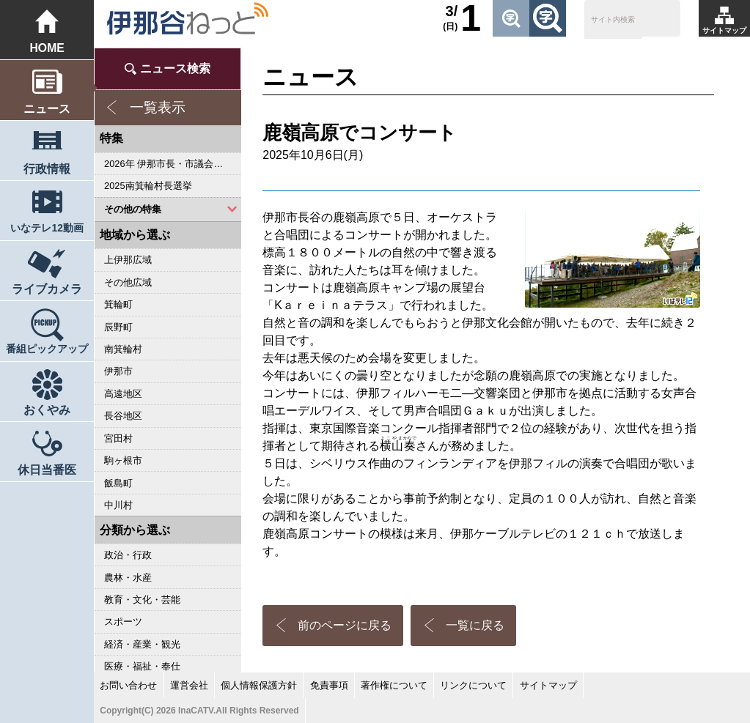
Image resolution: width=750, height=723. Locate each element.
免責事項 (329, 685)
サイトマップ (724, 30)
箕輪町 (118, 304)
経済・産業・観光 (142, 644)
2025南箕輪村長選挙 (147, 185)
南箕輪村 (123, 349)
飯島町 (118, 483)
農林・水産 (128, 577)
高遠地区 (123, 393)
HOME (46, 48)
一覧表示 (157, 107)
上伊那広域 (128, 259)
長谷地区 (123, 415)
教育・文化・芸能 (142, 599)
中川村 (118, 505)
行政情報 (46, 169)
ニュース (46, 109)
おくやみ (46, 410)
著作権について (394, 685)
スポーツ (123, 621)
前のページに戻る (344, 625)
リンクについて (473, 685)
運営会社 (189, 685)
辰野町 (118, 327)
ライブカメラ (47, 289)
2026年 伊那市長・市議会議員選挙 (172, 163)
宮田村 (118, 438)
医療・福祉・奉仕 (142, 666)
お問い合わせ (128, 685)
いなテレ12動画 (46, 228)
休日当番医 (47, 470)
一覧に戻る (475, 625)
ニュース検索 (175, 68)
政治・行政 (128, 554)
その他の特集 (132, 209)
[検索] (613, 20)
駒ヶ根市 (123, 460)
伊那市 (118, 371)
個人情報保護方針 (259, 685)
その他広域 (128, 282)
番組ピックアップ (47, 349)
